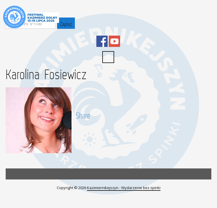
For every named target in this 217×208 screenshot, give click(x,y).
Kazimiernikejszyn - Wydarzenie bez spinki (123, 187)
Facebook (102, 41)
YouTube (114, 41)
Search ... (108, 57)
